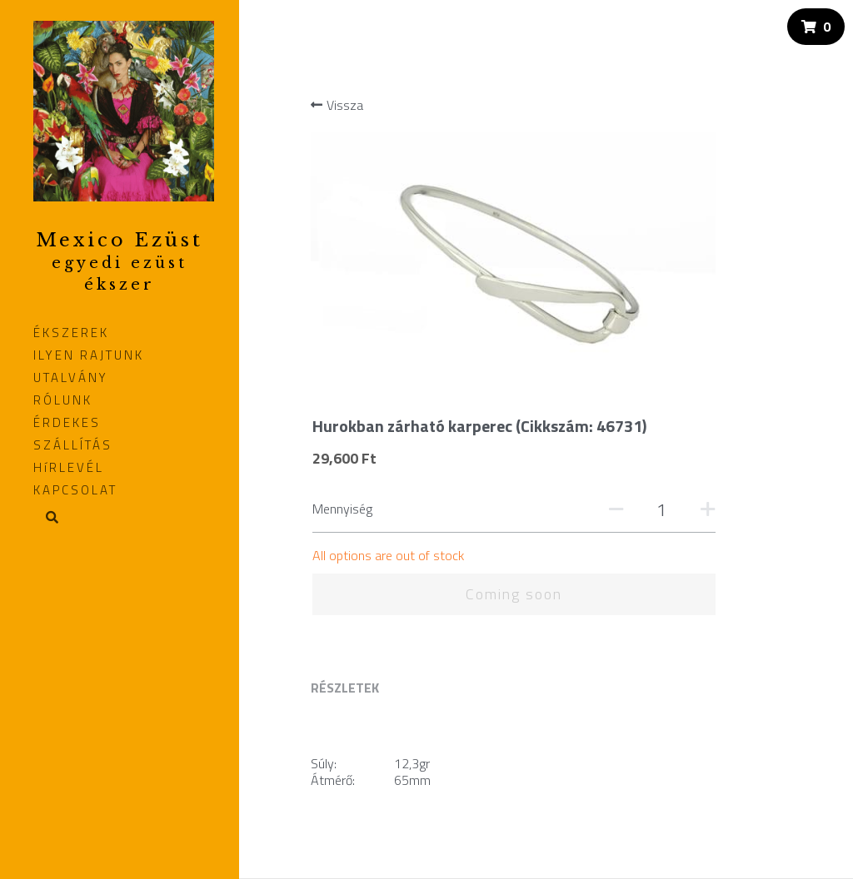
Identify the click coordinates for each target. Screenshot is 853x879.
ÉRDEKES (67, 422)
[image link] (123, 109)
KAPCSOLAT (75, 489)
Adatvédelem (344, 728)
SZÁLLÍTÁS (72, 444)
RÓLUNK (62, 400)
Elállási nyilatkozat (357, 744)
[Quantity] (726, 242)
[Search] (46, 518)
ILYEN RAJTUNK (88, 355)
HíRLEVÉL (68, 467)
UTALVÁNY (70, 377)
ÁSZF (324, 710)
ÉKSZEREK (71, 332)
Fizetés (329, 694)
